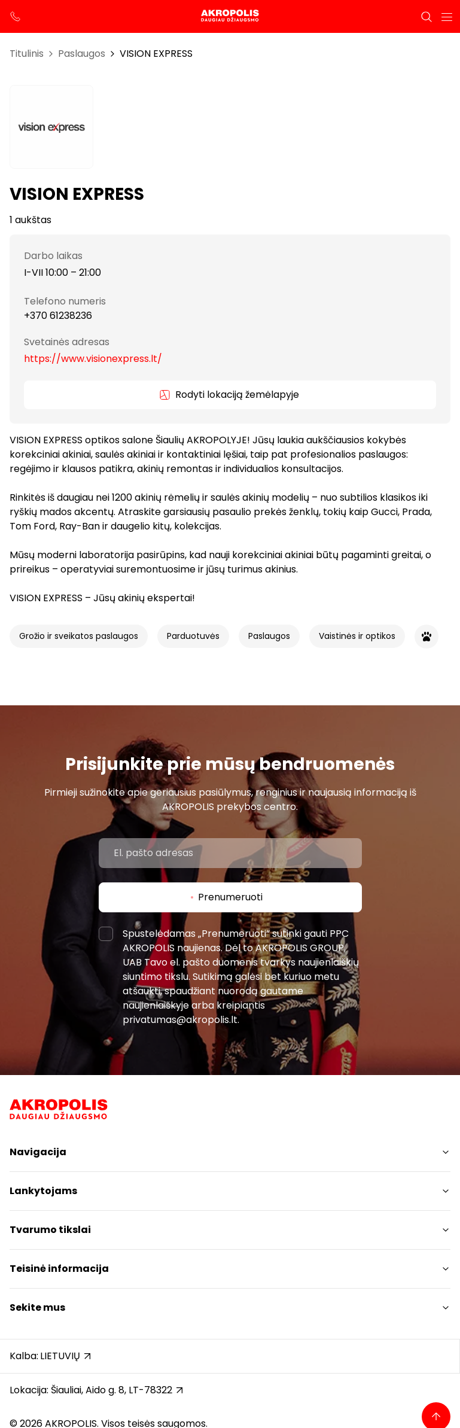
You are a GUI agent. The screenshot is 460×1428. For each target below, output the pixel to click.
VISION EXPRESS (156, 53)
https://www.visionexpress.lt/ (93, 359)
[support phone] (16, 17)
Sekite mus (37, 1307)
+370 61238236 (58, 315)
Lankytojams (43, 1191)
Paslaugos (81, 53)
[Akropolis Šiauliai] (229, 16)
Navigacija (38, 1152)
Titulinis (27, 53)
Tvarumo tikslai (50, 1230)
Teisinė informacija (59, 1268)
